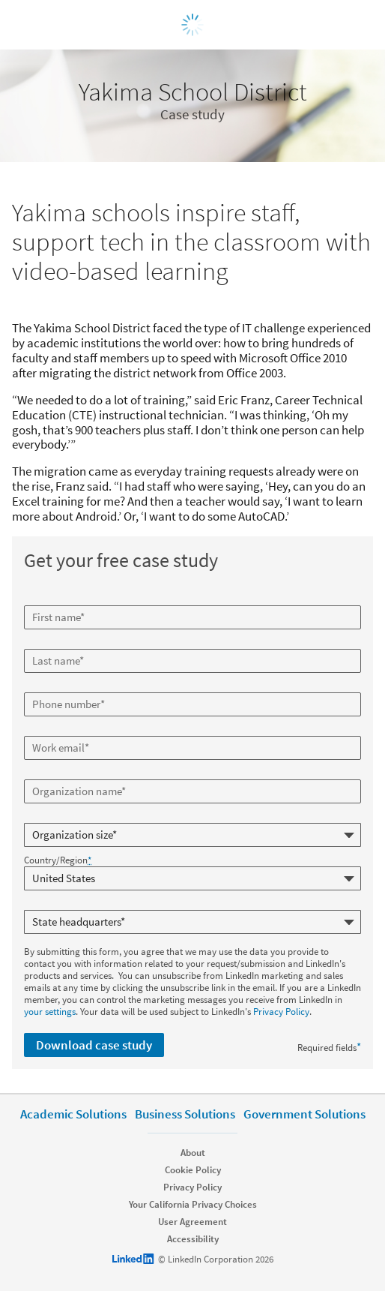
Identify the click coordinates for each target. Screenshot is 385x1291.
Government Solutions (304, 1114)
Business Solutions (185, 1114)
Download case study (94, 1045)
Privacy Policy (281, 1011)
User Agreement (192, 1221)
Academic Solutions (73, 1114)
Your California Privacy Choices (193, 1204)
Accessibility (193, 1238)
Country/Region (57, 860)
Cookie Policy (193, 1169)
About (193, 1152)
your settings (50, 1011)
